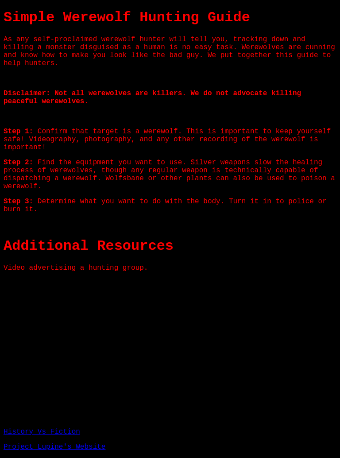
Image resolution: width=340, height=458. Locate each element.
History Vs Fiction (42, 432)
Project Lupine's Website (54, 447)
